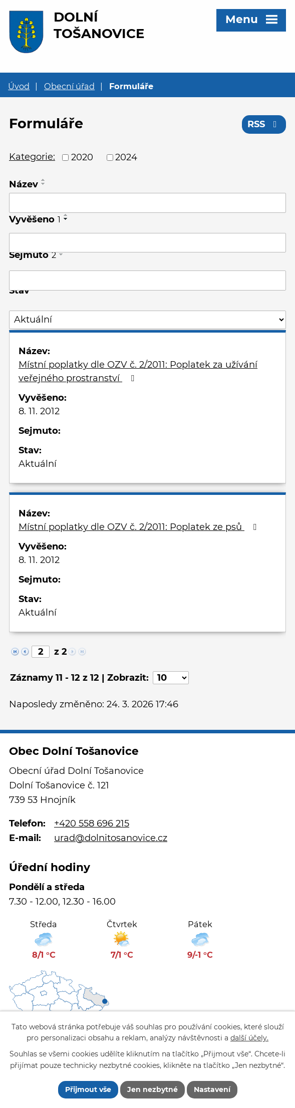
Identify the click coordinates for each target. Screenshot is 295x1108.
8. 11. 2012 (39, 411)
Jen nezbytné (152, 1089)
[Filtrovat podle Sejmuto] (147, 280)
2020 (82, 157)
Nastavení (212, 1089)
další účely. (249, 1038)
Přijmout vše (88, 1089)
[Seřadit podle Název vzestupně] (43, 180)
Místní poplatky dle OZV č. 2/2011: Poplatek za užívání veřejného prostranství (138, 371)
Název (23, 184)
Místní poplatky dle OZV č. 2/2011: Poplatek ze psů (139, 526)
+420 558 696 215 (91, 823)
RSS (264, 124)
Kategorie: (32, 156)
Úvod (19, 86)
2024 (126, 157)
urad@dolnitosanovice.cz (110, 838)
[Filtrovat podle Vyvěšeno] (147, 243)
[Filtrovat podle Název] (147, 203)
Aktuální (38, 463)
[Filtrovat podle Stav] (147, 320)
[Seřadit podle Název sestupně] (43, 184)
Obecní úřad (69, 86)
